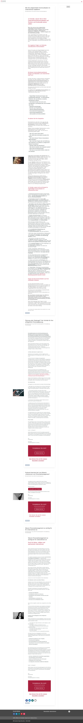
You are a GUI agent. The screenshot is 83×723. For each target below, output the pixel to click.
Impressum (27, 717)
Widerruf (18, 717)
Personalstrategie (28, 532)
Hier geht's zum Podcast (35, 489)
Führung (37, 11)
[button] (26, 700)
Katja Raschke (28, 11)
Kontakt (22, 717)
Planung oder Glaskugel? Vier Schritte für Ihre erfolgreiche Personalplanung (39, 321)
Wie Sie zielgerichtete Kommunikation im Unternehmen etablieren (37, 8)
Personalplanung (46, 531)
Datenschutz (33, 717)
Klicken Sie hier (39, 453)
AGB (14, 717)
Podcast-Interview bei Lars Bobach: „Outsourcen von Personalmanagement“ (37, 473)
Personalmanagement (43, 11)
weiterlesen (27, 520)
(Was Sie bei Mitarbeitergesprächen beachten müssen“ (37, 274)
